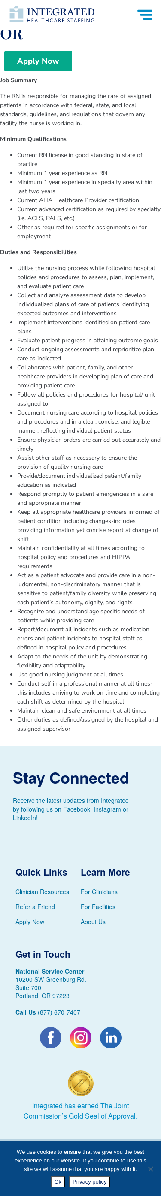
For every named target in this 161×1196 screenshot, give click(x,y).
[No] (150, 1169)
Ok (57, 1181)
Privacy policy (89, 1181)
